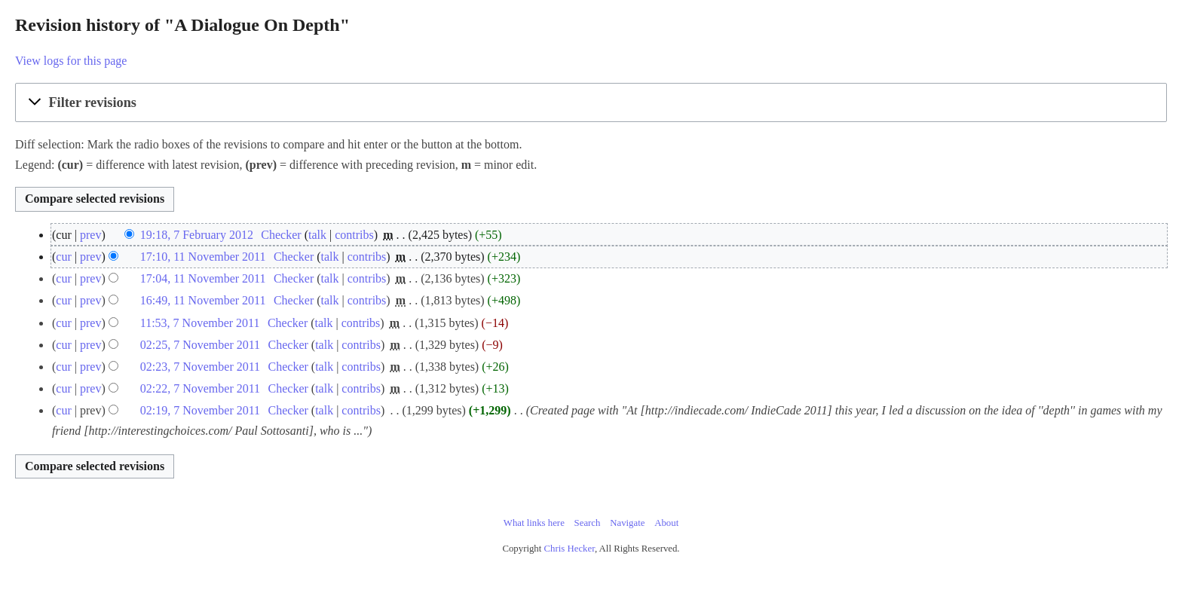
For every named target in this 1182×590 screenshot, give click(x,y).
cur (63, 256)
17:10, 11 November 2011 (203, 256)
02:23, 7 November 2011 (200, 366)
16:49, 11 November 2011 (203, 300)
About (666, 523)
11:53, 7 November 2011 (200, 322)
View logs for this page (71, 60)
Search (587, 523)
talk (317, 234)
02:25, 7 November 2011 (200, 344)
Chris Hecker (569, 548)
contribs (354, 234)
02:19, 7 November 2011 (200, 410)
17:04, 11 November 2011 (203, 278)
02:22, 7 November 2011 (200, 388)
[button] (591, 102)
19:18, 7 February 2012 (196, 234)
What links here (534, 523)
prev (90, 234)
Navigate (627, 523)
